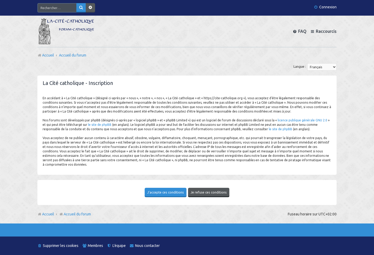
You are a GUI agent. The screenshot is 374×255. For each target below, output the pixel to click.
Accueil (48, 214)
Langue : (299, 66)
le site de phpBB (99, 124)
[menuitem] (325, 7)
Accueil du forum (75, 214)
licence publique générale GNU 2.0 (302, 120)
